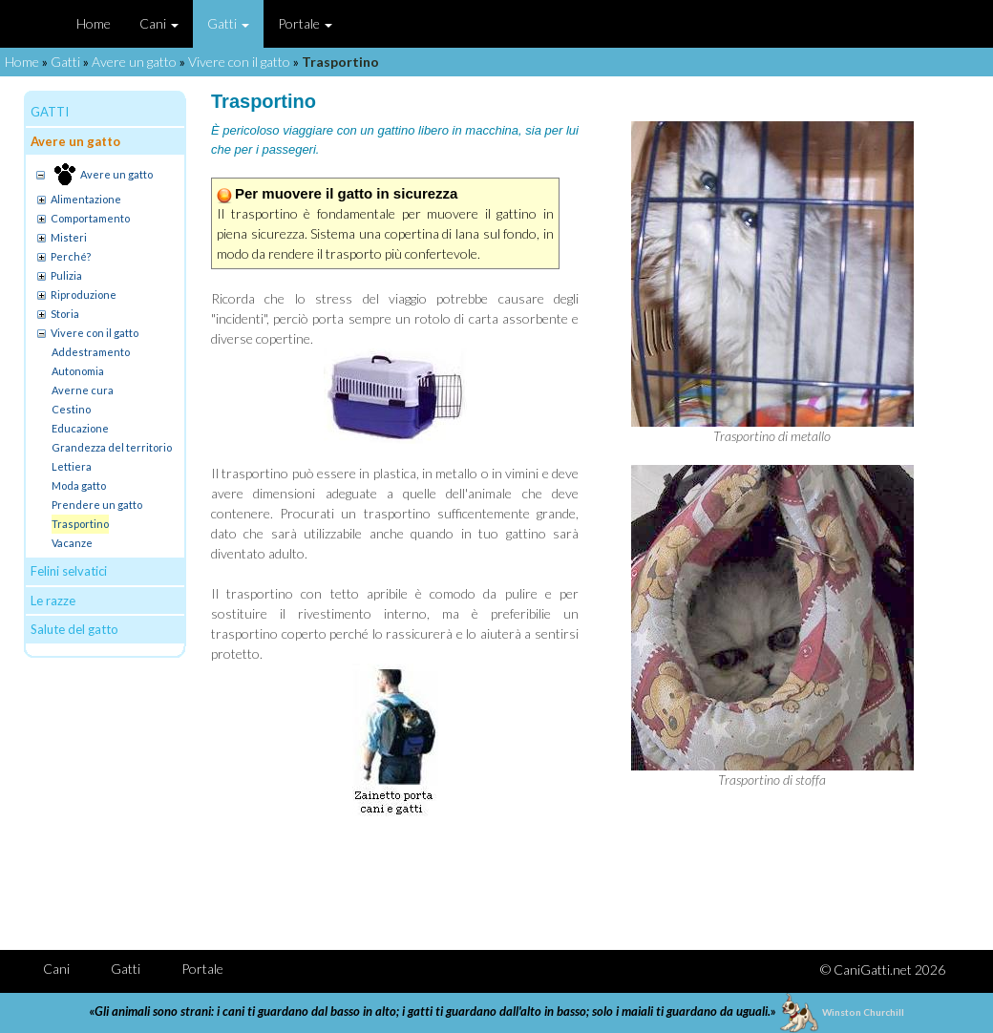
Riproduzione (83, 294)
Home (93, 23)
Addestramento (91, 352)
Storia (65, 313)
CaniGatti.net (873, 969)
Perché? (71, 256)
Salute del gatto (74, 629)
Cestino (71, 409)
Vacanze (72, 543)
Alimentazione (86, 199)
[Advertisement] (583, 878)
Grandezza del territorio (112, 447)
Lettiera (72, 466)
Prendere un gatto (97, 504)
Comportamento (90, 218)
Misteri (69, 237)
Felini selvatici (69, 571)
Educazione (80, 428)
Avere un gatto (134, 61)
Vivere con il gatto (239, 61)
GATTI (50, 111)
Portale (305, 23)
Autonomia (78, 371)
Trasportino (80, 523)
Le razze (53, 600)
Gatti (228, 23)
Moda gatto (79, 485)
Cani (159, 23)
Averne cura (83, 390)
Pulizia (66, 275)
